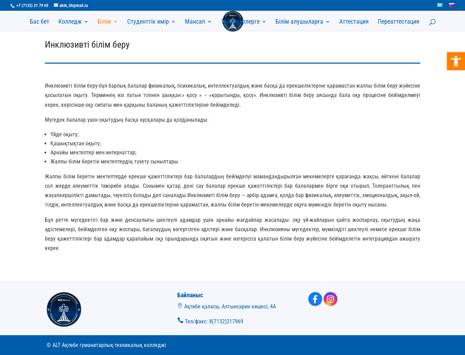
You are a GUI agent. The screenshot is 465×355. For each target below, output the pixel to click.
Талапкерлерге (240, 22)
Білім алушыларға (299, 22)
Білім (104, 22)
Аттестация (354, 22)
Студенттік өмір (148, 22)
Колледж (70, 22)
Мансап (195, 22)
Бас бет (39, 22)
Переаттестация (398, 22)
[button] (456, 61)
